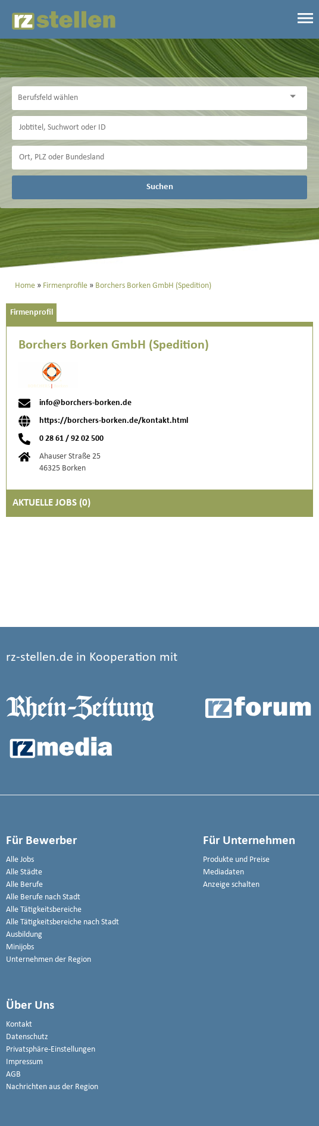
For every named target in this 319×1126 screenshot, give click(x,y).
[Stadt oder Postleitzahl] (159, 158)
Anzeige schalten (231, 884)
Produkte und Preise (236, 859)
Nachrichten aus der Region (52, 1087)
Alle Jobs (20, 859)
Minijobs (20, 947)
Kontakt (19, 1024)
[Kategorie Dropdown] (295, 96)
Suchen (159, 187)
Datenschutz (27, 1037)
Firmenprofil (31, 312)
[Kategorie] (147, 98)
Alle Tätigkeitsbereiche (44, 909)
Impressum (24, 1062)
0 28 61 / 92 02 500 (71, 439)
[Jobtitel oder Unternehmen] (159, 128)
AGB (13, 1074)
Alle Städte (24, 872)
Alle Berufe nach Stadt (43, 897)
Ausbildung (24, 934)
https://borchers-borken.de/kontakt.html (113, 421)
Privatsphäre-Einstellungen (50, 1049)
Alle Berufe (24, 884)
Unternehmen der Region (48, 959)
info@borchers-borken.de (85, 403)
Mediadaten (223, 872)
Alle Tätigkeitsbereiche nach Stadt (62, 922)
